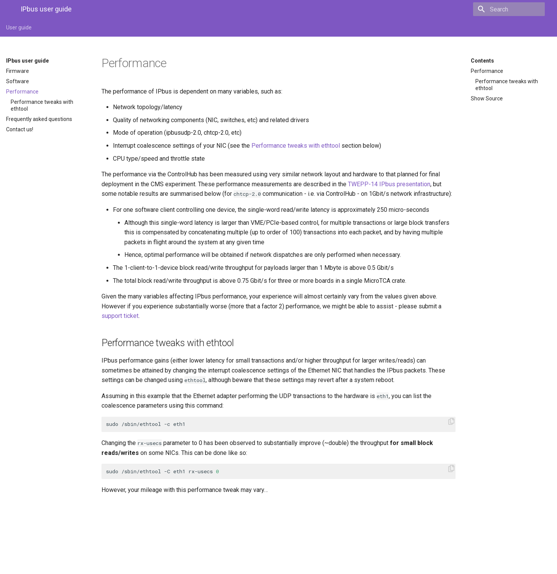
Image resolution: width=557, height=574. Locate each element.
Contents (482, 61)
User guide (19, 27)
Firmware (17, 71)
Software (17, 81)
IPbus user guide (27, 61)
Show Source (487, 98)
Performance (22, 92)
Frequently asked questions (39, 119)
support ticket (119, 315)
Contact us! (19, 129)
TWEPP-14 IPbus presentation (389, 184)
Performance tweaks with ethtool (42, 105)
